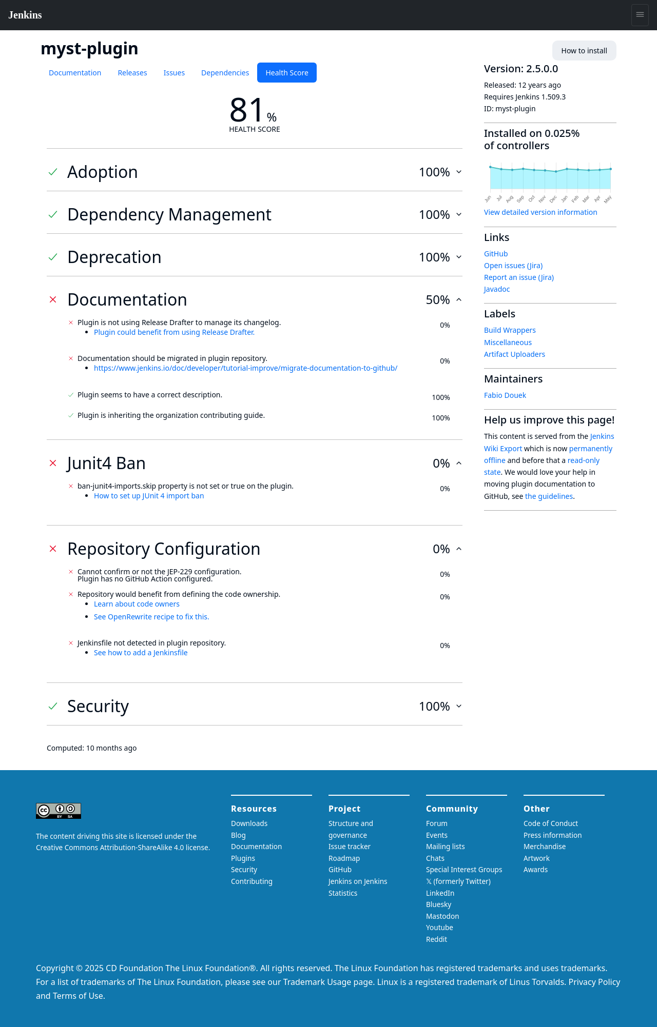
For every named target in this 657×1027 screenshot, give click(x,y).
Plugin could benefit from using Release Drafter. (174, 332)
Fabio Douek (505, 395)
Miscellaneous (508, 342)
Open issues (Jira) (513, 265)
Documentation (75, 72)
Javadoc (497, 289)
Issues (174, 72)
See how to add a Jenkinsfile (141, 652)
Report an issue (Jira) (519, 277)
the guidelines (549, 496)
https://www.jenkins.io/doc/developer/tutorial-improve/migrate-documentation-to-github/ (246, 368)
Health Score (286, 72)
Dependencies (225, 72)
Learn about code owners (137, 604)
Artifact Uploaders (514, 354)
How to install (584, 50)
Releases (132, 72)
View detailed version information (540, 212)
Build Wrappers (510, 330)
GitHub (496, 253)
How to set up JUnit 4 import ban (149, 495)
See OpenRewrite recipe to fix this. (151, 616)
